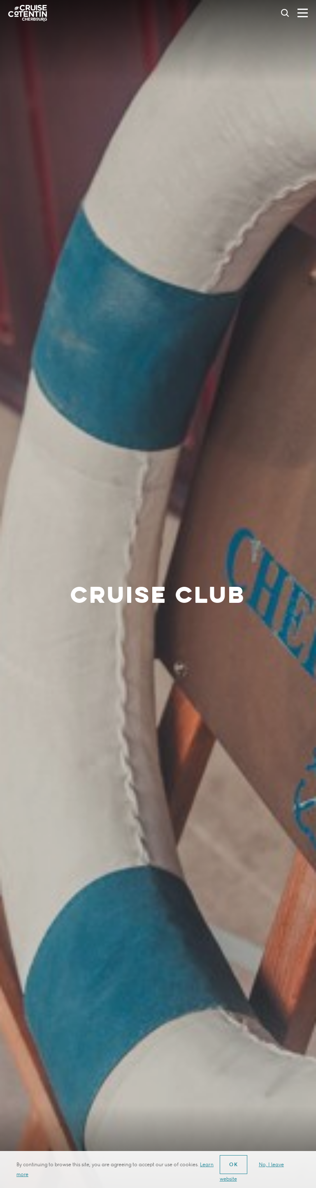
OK (234, 1164)
